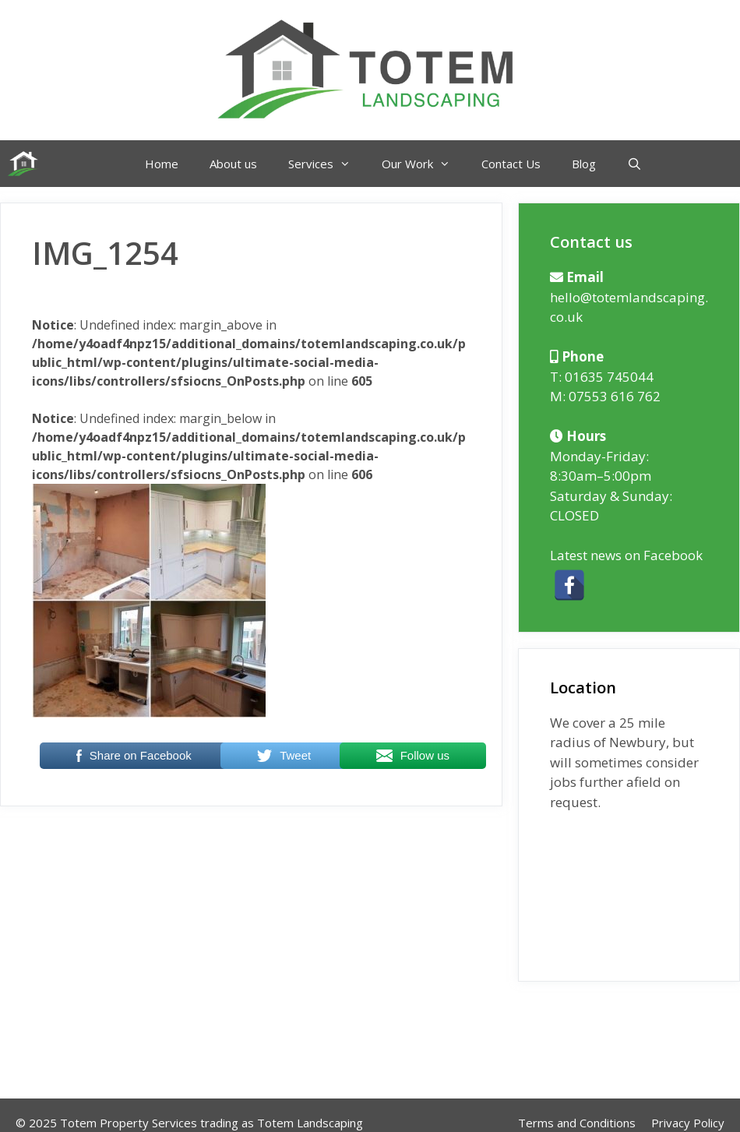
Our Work (424, 163)
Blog (584, 163)
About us (233, 163)
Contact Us (511, 163)
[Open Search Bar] (634, 163)
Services (327, 163)
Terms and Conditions (577, 1122)
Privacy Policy (687, 1122)
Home (161, 163)
